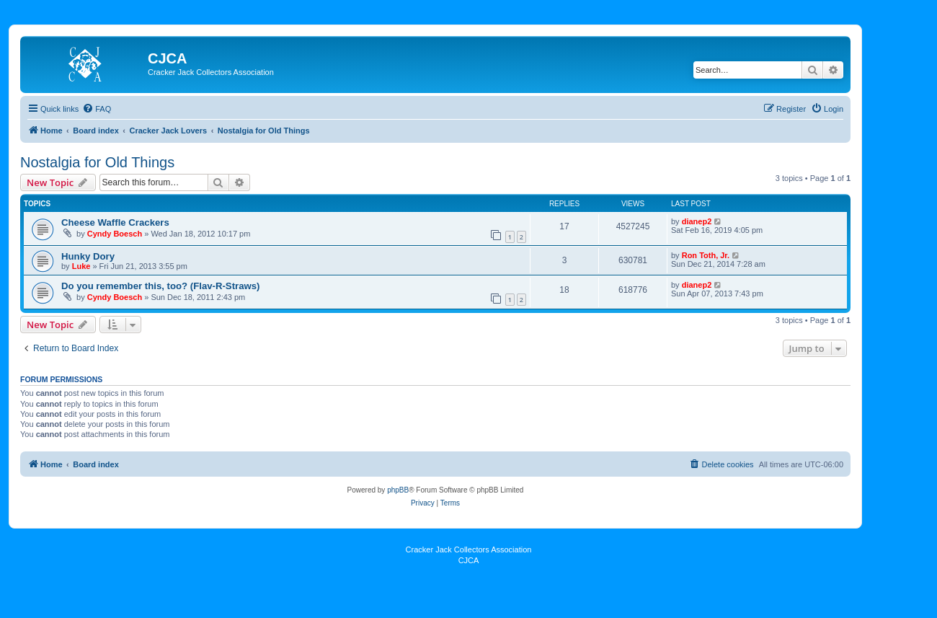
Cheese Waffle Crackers (115, 222)
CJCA (468, 560)
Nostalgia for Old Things (97, 162)
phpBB (398, 490)
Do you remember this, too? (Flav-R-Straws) (160, 286)
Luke (81, 266)
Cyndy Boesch (114, 233)
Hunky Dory (88, 256)
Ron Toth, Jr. (705, 255)
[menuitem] (96, 109)
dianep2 (697, 221)
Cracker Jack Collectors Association (469, 549)
